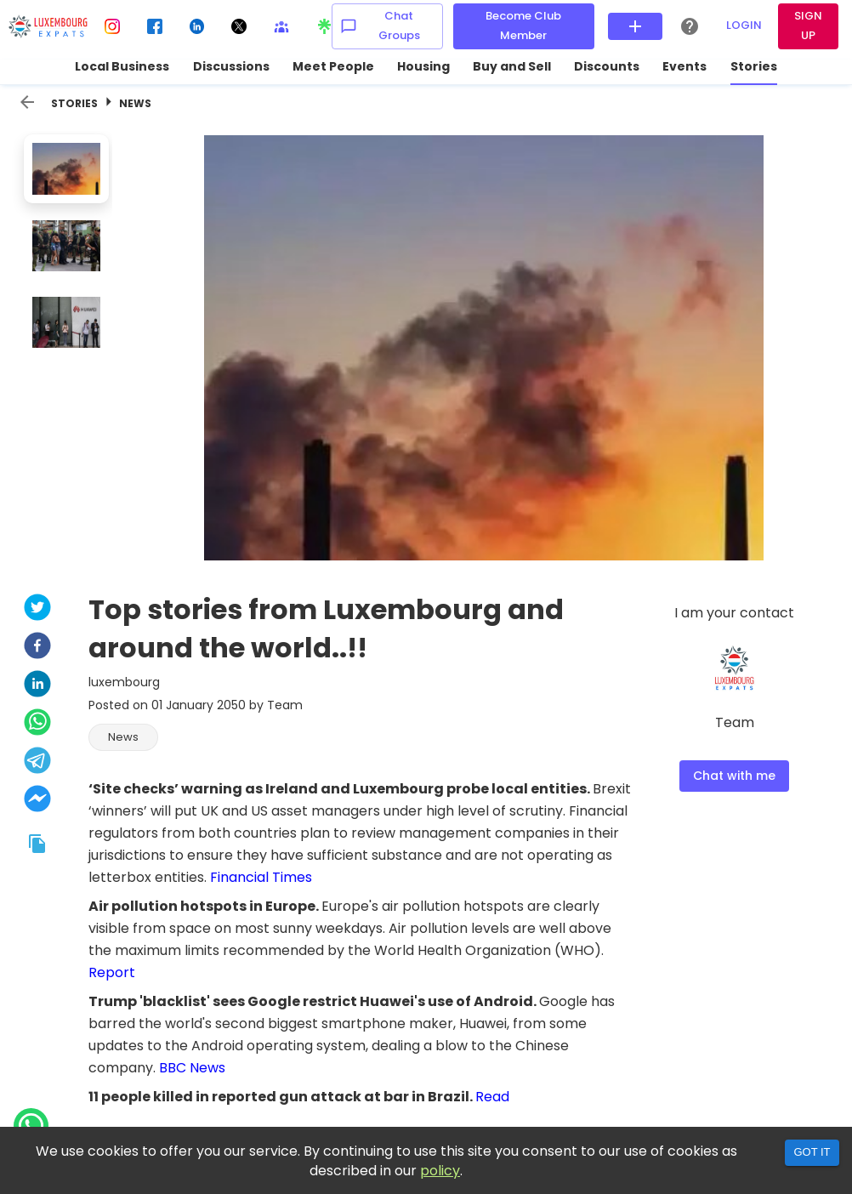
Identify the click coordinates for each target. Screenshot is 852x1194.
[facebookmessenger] (37, 800)
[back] (27, 102)
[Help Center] (689, 26)
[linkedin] (37, 686)
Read (492, 1096)
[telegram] (37, 762)
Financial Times (261, 877)
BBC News (192, 1067)
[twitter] (37, 609)
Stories (74, 103)
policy (440, 1170)
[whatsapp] (37, 724)
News (135, 103)
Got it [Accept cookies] (811, 1152)
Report (111, 972)
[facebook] (37, 647)
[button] (123, 737)
